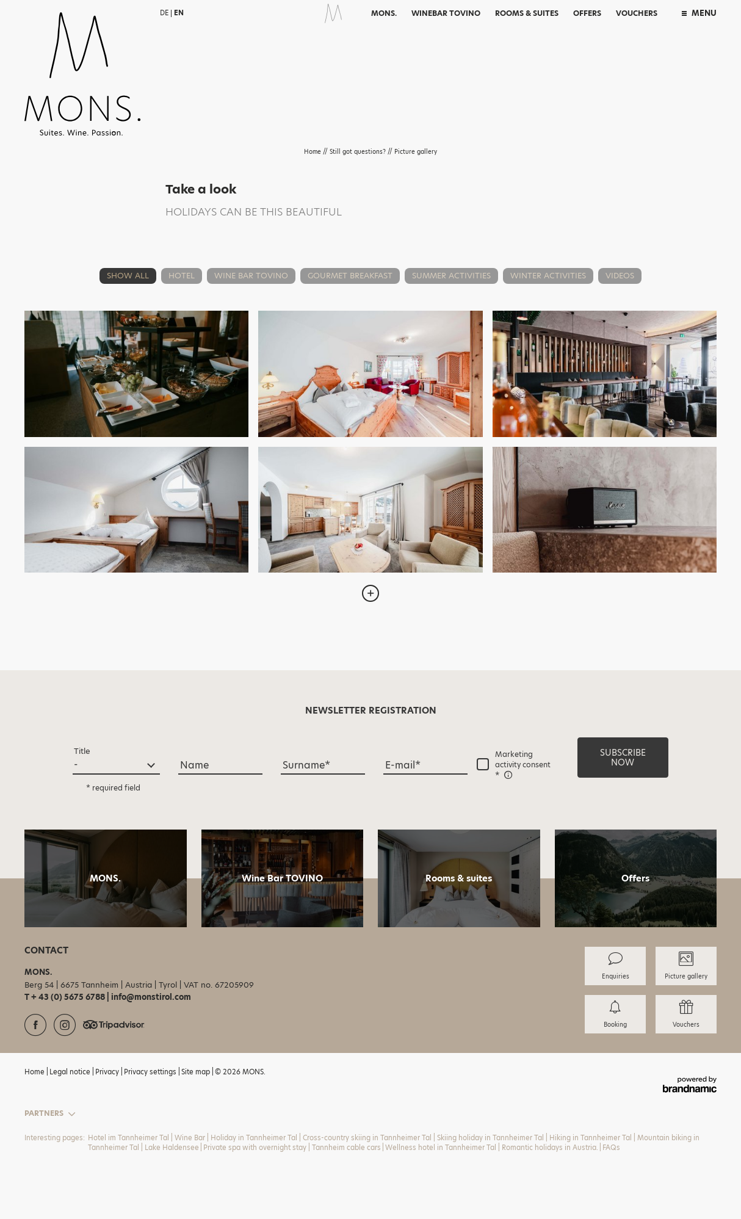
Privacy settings (151, 1072)
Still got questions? (359, 152)
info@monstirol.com (151, 997)
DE (164, 13)
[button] (622, 757)
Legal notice (70, 1072)
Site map (196, 1072)
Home (313, 152)
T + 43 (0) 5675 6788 (65, 997)
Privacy (108, 1072)
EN (179, 13)
